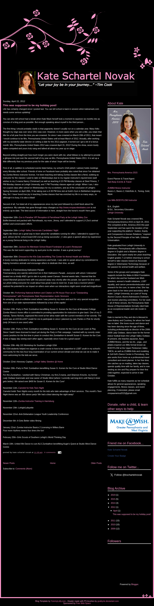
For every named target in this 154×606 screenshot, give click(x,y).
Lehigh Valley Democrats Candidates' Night (38, 230)
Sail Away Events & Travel (119, 182)
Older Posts (96, 463)
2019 (113, 495)
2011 (113, 521)
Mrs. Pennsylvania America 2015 (122, 173)
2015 (113, 499)
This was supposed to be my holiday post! (30, 105)
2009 (113, 529)
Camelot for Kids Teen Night (31, 388)
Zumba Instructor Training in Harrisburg (36, 401)
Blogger (134, 584)
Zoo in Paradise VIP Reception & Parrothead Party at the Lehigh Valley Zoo (53, 217)
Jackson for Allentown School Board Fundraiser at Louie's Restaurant (50, 247)
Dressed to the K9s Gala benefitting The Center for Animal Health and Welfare (54, 257)
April (115, 511)
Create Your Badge (117, 456)
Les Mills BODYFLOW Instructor (122, 200)
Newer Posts (9, 463)
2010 (113, 524)
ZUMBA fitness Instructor (119, 188)
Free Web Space (83, 603)
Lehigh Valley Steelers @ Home (48, 362)
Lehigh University (115, 213)
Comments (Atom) (24, 469)
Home (52, 463)
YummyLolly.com (58, 601)
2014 (113, 503)
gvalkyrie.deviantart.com (108, 601)
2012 (113, 507)
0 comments (50, 452)
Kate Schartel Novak (117, 449)
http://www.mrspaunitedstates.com (74, 207)
